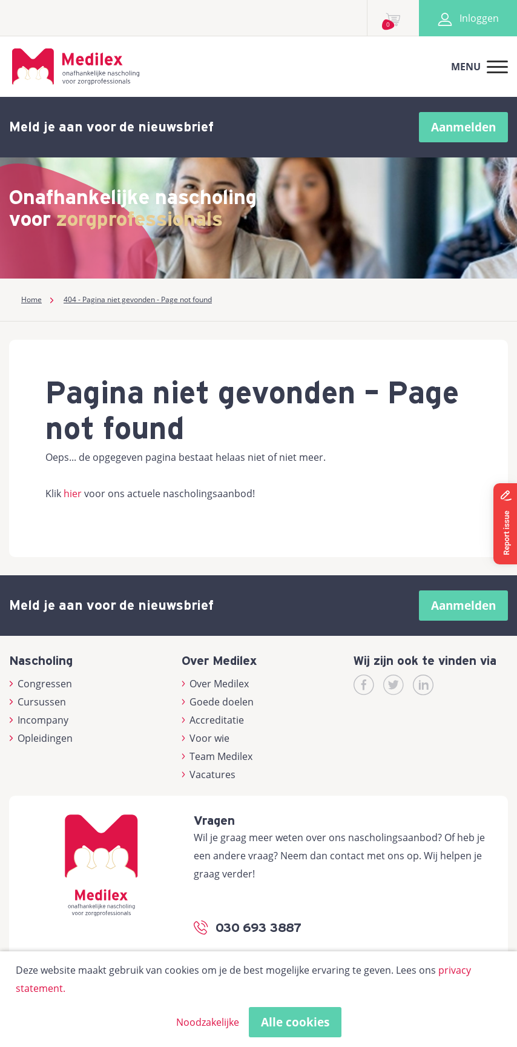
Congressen (40, 683)
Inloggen (468, 18)
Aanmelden (463, 127)
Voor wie (206, 738)
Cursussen (37, 701)
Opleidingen (41, 738)
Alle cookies (295, 1022)
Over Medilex (215, 683)
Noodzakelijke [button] (207, 1022)
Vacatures (209, 774)
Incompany (38, 720)
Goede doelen (218, 701)
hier (73, 493)
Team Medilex (217, 756)
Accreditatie (213, 720)
